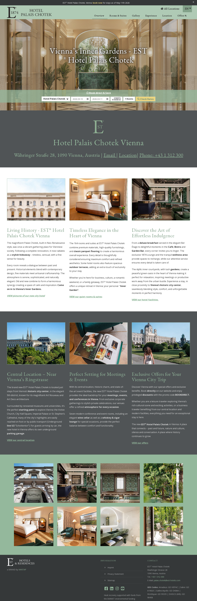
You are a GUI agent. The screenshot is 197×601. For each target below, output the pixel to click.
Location (167, 15)
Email (110, 143)
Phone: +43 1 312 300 (161, 143)
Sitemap (111, 568)
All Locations (170, 8)
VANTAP (22, 557)
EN (188, 8)
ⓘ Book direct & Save (98, 81)
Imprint (111, 555)
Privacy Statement (116, 562)
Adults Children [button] (116, 87)
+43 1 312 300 (157, 565)
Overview (99, 15)
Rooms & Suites (118, 15)
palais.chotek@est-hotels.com (167, 568)
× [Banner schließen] (193, 2)
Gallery (136, 15)
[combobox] (56, 87)
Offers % (182, 15)
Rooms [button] (129, 87)
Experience (151, 15)
